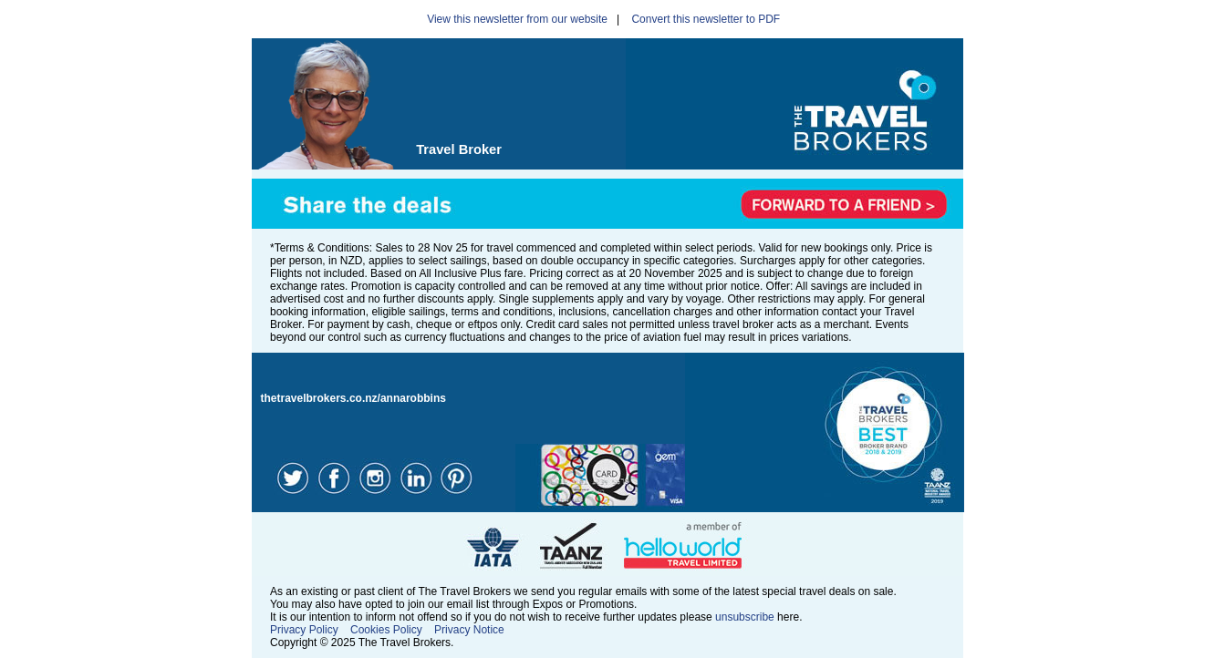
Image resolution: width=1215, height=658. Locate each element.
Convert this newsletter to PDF (705, 19)
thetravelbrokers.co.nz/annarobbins (353, 398)
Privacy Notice (469, 629)
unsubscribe (744, 617)
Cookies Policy (386, 629)
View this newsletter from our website (517, 19)
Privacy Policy (304, 629)
